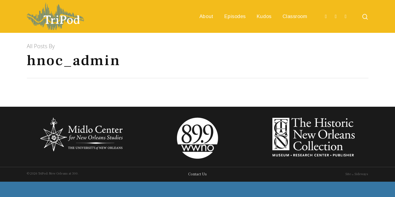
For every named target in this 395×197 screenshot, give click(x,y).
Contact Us (197, 174)
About (206, 16)
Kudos (264, 16)
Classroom (295, 16)
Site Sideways (356, 174)
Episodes (235, 16)
